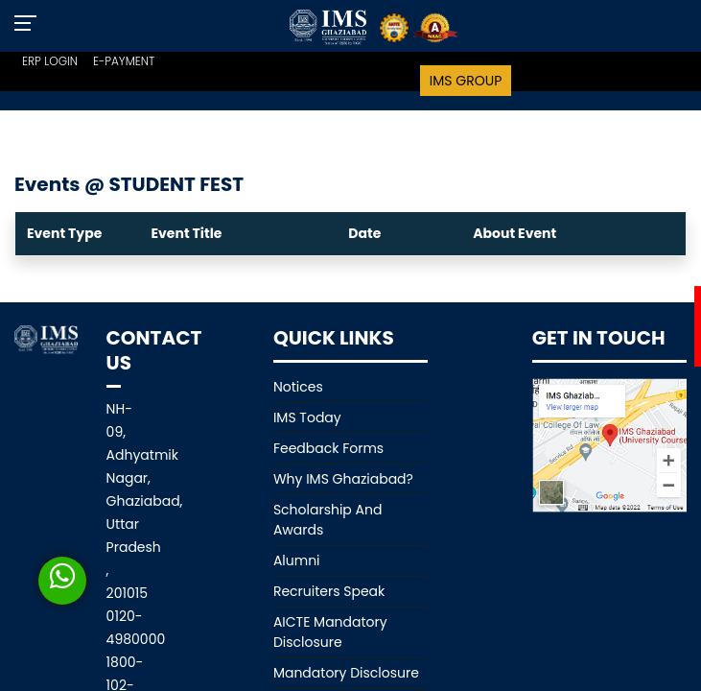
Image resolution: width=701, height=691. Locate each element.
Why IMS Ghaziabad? (343, 478)
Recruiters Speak (329, 591)
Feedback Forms (328, 448)
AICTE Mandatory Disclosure (330, 632)
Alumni (296, 560)
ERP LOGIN (50, 61)
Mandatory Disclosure (346, 672)
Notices (298, 386)
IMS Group (466, 80)
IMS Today (307, 417)
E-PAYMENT (123, 61)
